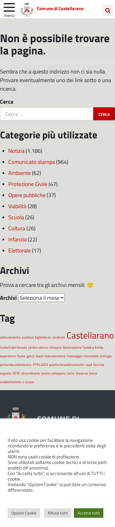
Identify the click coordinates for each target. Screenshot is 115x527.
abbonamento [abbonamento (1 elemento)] (10, 337)
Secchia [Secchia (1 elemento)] (98, 364)
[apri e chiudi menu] (9, 7)
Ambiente (19, 172)
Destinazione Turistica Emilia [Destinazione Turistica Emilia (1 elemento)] (83, 347)
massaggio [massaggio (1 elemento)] (74, 356)
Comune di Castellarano (60, 8)
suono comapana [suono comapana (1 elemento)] (53, 373)
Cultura (16, 228)
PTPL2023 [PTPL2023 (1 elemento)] (40, 364)
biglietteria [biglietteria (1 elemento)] (43, 337)
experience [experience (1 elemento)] (8, 356)
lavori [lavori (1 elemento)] (40, 356)
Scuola (16, 217)
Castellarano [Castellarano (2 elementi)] (90, 335)
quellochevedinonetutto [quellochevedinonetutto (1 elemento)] (66, 364)
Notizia (16, 150)
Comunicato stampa (31, 161)
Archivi (8, 298)
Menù (9, 15)
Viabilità (17, 206)
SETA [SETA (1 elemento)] (16, 373)
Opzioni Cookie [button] (23, 513)
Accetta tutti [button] (89, 513)
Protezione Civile (27, 184)
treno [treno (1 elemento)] (93, 373)
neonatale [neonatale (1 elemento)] (91, 356)
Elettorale (19, 250)
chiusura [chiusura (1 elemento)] (55, 347)
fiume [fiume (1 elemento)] (21, 356)
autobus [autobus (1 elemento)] (28, 337)
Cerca (6, 101)
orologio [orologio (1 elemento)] (106, 356)
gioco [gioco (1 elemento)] (30, 356)
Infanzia (17, 239)
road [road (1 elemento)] (88, 364)
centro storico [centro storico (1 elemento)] (38, 347)
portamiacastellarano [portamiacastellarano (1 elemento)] (16, 364)
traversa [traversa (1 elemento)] (82, 373)
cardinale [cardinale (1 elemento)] (58, 337)
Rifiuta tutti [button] (58, 513)
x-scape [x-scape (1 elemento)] (28, 381)
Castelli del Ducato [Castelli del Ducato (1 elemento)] (13, 347)
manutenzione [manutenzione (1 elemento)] (55, 356)
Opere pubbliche (26, 195)
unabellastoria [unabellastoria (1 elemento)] (10, 381)
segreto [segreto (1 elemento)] (5, 373)
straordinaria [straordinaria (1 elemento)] (30, 373)
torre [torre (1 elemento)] (71, 373)
